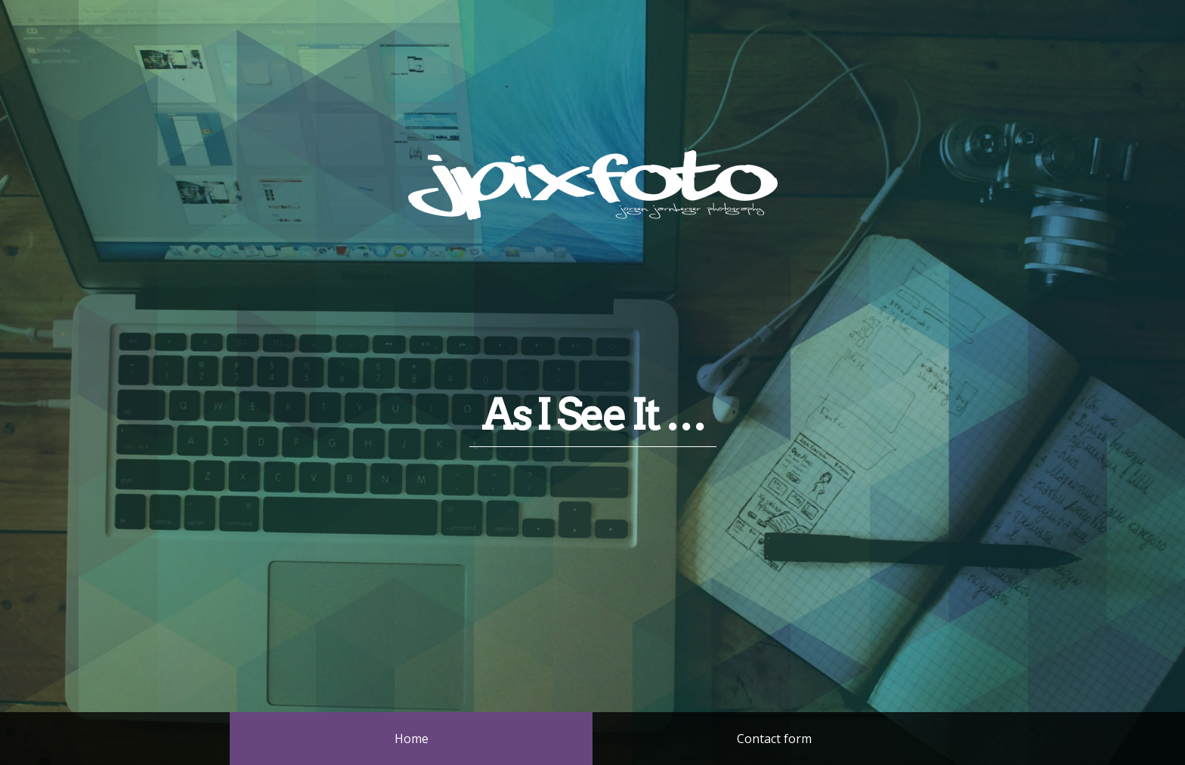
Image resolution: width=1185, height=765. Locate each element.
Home (411, 738)
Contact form (774, 738)
